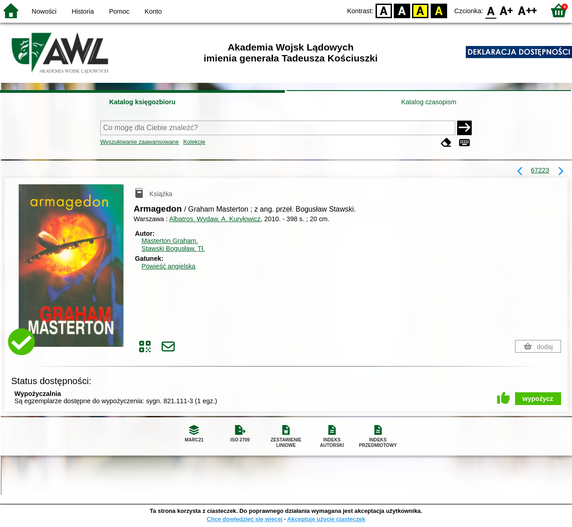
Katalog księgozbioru (142, 102)
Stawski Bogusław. (173, 248)
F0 (490, 10)
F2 (527, 10)
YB (420, 10)
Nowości (44, 11)
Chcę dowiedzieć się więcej (244, 519)
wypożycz (538, 398)
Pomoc (119, 11)
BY (438, 10)
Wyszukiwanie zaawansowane (139, 141)
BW (402, 10)
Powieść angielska (168, 266)
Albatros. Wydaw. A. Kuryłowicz (215, 219)
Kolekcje (194, 141)
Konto (153, 11)
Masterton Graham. (169, 240)
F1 (506, 10)
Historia (83, 11)
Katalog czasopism (428, 102)
